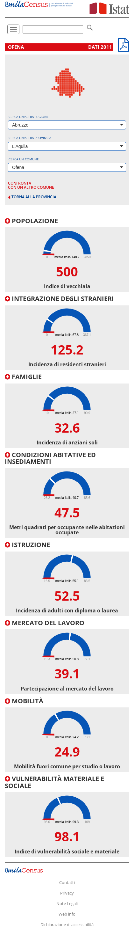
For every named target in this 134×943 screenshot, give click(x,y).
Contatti (67, 882)
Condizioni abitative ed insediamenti (50, 458)
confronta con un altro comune (31, 185)
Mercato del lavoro (44, 622)
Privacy (67, 893)
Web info (67, 914)
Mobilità (24, 701)
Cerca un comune (24, 159)
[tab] (67, 254)
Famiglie (23, 376)
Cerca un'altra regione (29, 116)
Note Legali (67, 903)
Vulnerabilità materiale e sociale (54, 782)
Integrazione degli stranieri (59, 298)
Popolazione (31, 220)
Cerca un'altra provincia (30, 137)
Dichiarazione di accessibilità (67, 924)
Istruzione (27, 544)
